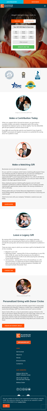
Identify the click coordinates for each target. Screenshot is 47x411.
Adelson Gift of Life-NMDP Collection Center (23, 374)
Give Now (35, 2)
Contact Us (19, 363)
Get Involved (20, 352)
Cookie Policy (22, 402)
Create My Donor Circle (13, 326)
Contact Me (9, 270)
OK (6, 406)
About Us (19, 355)
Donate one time (23, 47)
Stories (18, 358)
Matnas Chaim (20, 382)
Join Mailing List (23, 342)
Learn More (9, 204)
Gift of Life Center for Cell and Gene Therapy (23, 378)
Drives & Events (20, 361)
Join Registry (12, 2)
